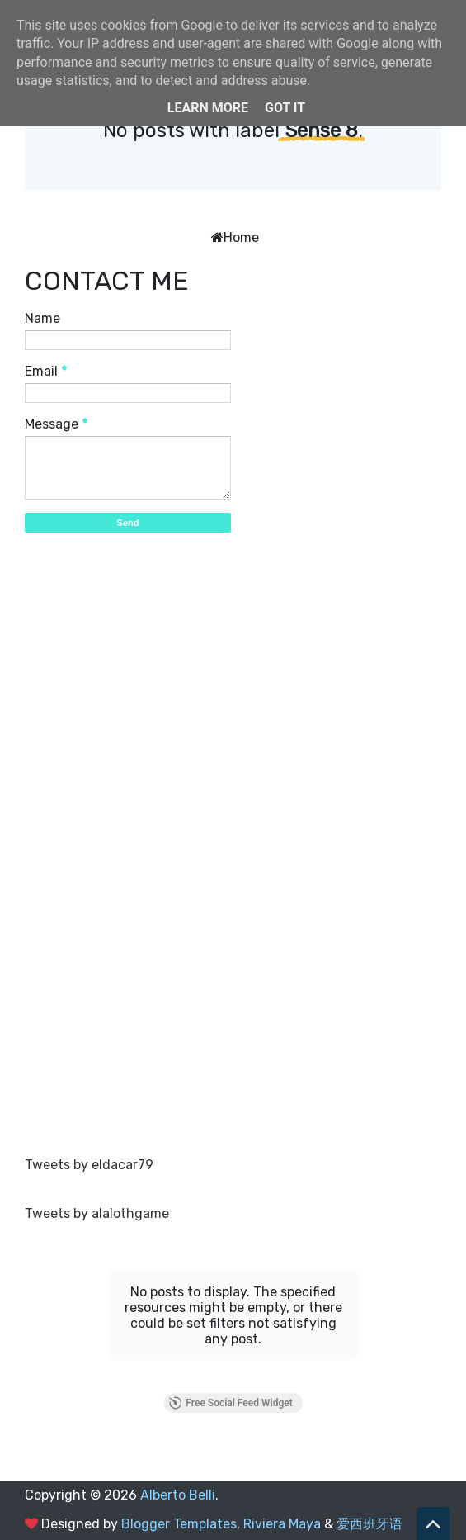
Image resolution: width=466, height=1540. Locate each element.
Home (241, 237)
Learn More (207, 108)
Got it (285, 108)
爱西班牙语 (369, 1524)
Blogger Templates (179, 1524)
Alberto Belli (177, 1495)
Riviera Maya (282, 1524)
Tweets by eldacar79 (89, 1165)
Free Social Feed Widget (230, 1403)
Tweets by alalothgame (97, 1213)
